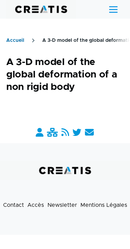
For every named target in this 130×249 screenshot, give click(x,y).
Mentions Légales (103, 205)
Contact (13, 205)
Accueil (15, 40)
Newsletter (62, 205)
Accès (35, 205)
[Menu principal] (113, 9)
